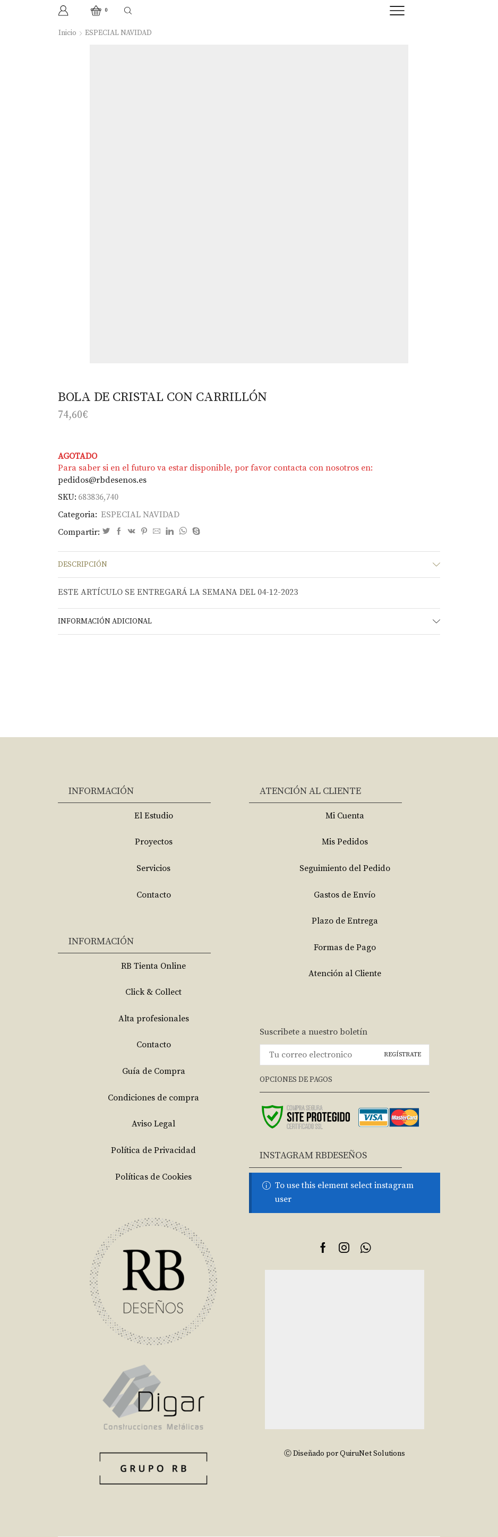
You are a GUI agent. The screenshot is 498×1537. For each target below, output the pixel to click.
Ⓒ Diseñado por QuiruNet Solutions (344, 1453)
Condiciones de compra (153, 1097)
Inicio (67, 33)
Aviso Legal (153, 1123)
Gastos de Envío (344, 895)
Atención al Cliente (344, 973)
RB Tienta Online (153, 966)
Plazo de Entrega (345, 921)
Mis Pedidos (345, 841)
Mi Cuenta (344, 815)
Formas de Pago (345, 947)
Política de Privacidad (153, 1150)
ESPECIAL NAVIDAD (118, 33)
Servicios (153, 868)
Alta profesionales (153, 1018)
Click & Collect (153, 992)
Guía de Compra (153, 1071)
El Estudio (153, 815)
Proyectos (154, 841)
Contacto (153, 895)
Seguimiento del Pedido (344, 868)
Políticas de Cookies (153, 1177)
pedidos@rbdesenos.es (102, 480)
